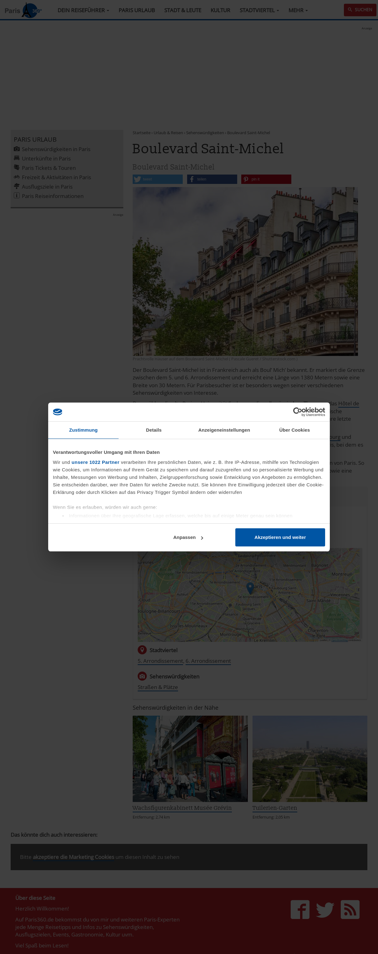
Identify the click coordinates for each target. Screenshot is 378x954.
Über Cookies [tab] (294, 430)
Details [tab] (154, 430)
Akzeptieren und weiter (280, 537)
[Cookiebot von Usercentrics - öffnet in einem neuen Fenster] (297, 412)
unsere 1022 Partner (96, 462)
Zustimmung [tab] (83, 430)
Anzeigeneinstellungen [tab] (224, 430)
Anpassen (188, 537)
